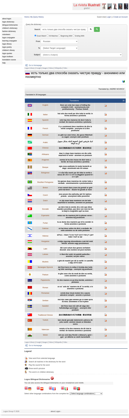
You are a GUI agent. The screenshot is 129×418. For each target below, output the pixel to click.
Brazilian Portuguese (45, 182)
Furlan (45, 223)
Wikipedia (58, 68)
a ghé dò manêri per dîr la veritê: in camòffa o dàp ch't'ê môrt (75, 262)
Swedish (45, 306)
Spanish (45, 120)
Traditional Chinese (45, 315)
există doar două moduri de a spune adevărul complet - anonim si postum (75, 294)
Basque (45, 167)
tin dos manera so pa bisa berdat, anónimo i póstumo (75, 281)
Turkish (45, 320)
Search (37, 29)
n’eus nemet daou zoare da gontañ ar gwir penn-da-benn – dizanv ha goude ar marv (75, 189)
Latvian (45, 254)
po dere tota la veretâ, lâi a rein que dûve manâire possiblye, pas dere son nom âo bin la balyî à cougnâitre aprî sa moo (75, 209)
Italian (45, 115)
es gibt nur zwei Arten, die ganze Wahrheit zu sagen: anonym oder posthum (75, 136)
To (39, 48)
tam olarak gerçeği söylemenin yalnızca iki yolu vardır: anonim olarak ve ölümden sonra (75, 322)
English (45, 105)
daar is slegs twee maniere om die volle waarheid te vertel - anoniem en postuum (75, 154)
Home (26, 17)
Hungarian (45, 241)
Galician (45, 228)
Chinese (45, 148)
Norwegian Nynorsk (45, 267)
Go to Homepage (35, 65)
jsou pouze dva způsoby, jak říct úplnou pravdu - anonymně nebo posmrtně (75, 195)
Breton (45, 188)
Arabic (45, 142)
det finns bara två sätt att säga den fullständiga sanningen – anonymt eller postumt (75, 308)
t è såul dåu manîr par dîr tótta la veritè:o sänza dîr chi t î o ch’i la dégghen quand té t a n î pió (75, 175)
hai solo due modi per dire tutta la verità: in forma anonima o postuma (75, 115)
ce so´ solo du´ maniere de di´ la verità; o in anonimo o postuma (75, 288)
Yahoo (51, 68)
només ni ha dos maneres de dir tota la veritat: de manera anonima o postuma (75, 330)
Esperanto (45, 216)
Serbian (45, 301)
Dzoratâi (45, 209)
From (38, 41)
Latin (45, 249)
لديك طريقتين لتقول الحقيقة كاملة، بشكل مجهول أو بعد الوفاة (75, 142)
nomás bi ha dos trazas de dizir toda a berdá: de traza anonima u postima (75, 161)
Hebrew (45, 236)
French (45, 129)
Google (38, 68)
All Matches (52, 36)
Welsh (45, 335)
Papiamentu (45, 280)
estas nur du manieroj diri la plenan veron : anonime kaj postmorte (75, 217)
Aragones (45, 160)
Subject (37, 55)
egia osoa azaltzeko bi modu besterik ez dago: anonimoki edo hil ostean (75, 167)
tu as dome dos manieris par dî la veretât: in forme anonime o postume (75, 223)
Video (65, 68)
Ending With (78, 36)
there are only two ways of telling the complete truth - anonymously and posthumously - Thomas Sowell (75, 107)
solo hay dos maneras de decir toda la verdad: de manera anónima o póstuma (75, 121)
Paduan (45, 275)
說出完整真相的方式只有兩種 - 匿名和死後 (75, 315)
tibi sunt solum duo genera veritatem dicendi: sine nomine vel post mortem (75, 249)
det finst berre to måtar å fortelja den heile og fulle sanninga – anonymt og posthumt (75, 268)
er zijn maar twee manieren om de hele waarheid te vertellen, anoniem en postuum (75, 202)
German (45, 135)
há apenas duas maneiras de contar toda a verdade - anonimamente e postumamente (75, 182)
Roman (45, 288)
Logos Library (30, 68)
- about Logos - (55, 411)
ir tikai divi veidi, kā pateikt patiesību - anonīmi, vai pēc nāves (75, 255)
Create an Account (120, 17)
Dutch (45, 201)
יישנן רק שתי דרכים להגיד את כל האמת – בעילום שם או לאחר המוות (75, 236)
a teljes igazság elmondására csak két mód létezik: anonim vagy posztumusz (75, 242)
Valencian (45, 330)
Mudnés (45, 262)
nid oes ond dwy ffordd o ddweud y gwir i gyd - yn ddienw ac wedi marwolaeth (75, 336)
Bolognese (45, 173)
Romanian (45, 293)
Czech (45, 195)
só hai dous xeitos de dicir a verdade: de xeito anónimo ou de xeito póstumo (75, 229)
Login (109, 17)
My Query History (37, 17)
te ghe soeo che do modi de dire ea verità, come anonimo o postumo (75, 275)
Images (44, 68)
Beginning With (65, 36)
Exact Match (40, 36)
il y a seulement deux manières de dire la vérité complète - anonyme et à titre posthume (75, 129)
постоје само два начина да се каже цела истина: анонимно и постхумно (75, 301)
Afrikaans (45, 154)
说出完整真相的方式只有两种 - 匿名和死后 (75, 148)
